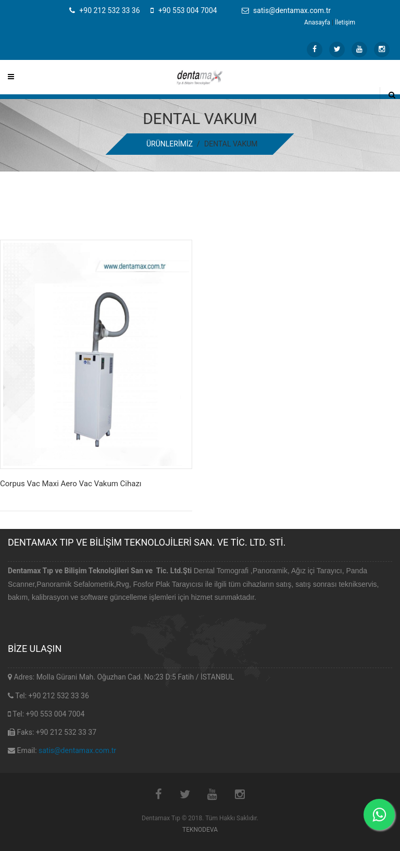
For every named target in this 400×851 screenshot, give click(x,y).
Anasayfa (317, 22)
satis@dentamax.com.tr (77, 750)
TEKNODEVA (200, 829)
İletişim (345, 22)
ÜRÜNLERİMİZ (169, 144)
